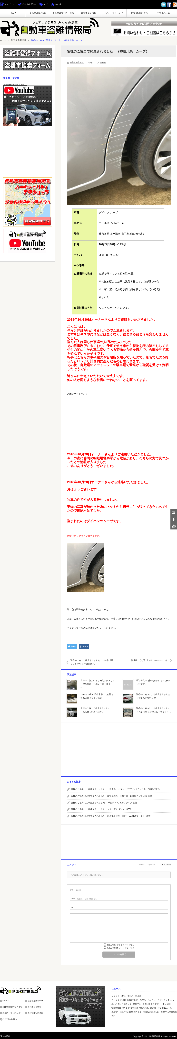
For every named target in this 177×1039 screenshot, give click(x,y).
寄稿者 (103, 62)
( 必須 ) (75, 890)
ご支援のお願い (164, 13)
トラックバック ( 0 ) (146, 864)
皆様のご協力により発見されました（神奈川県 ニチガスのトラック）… (153, 710)
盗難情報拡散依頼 (139, 13)
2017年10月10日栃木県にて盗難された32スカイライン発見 (98, 696)
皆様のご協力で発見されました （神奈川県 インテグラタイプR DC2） (93, 662)
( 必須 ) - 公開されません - (84, 899)
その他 (58, 4)
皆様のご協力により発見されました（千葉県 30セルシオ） (153, 696)
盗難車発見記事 (29, 4)
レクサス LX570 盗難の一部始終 (126, 996)
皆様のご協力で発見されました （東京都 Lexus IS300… (96, 710)
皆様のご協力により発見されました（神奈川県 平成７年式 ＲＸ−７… (97, 683)
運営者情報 (5, 1036)
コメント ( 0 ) (165, 864)
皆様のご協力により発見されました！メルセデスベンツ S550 (101, 809)
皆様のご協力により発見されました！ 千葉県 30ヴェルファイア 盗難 (104, 802)
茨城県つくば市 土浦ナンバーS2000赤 (148, 660)
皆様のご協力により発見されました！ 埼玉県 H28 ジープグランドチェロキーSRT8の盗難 (115, 789)
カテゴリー (9, 4)
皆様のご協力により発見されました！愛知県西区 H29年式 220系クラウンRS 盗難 (111, 796)
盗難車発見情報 (88, 13)
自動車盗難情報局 (152, 1036)
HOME (13, 13)
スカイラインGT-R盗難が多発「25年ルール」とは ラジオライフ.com (142, 1000)
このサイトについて (113, 13)
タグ (46, 4)
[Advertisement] (119, 420)
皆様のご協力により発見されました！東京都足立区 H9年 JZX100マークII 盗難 (110, 816)
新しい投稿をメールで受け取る (121, 948)
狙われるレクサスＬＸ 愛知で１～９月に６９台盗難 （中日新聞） (141, 1004)
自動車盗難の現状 (38, 13)
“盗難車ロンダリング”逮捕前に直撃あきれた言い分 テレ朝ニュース (141, 1008)
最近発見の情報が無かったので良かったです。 (153, 682)
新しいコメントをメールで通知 (121, 945)
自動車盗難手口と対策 (63, 13)
